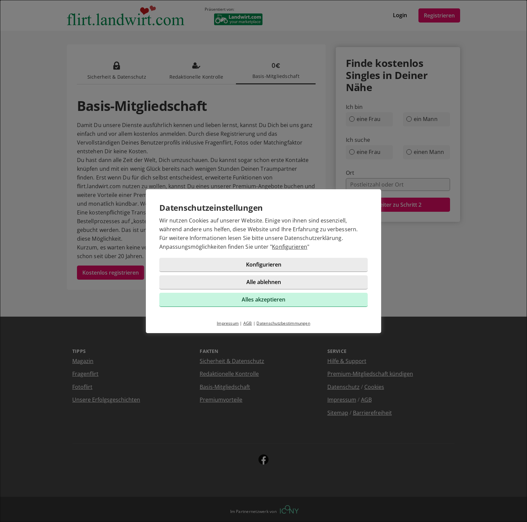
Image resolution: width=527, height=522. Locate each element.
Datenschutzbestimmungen (283, 323)
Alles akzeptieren (263, 299)
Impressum (228, 323)
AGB (247, 323)
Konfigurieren (289, 246)
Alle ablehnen (263, 282)
